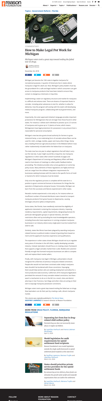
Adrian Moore (49, 383)
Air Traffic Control (56, 2)
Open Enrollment (81, 2)
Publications (71, 5)
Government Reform (41, 11)
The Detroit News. (58, 298)
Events (89, 2)
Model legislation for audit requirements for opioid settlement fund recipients (56, 340)
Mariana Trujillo (66, 355)
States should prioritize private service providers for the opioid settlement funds (58, 366)
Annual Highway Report (69, 2)
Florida (55, 11)
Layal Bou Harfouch (53, 329)
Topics (61, 5)
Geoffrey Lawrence (33, 300)
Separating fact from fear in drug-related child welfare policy (60, 318)
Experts (53, 5)
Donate (92, 5)
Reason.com (83, 5)
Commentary (32, 46)
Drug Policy (43, 310)
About (45, 5)
